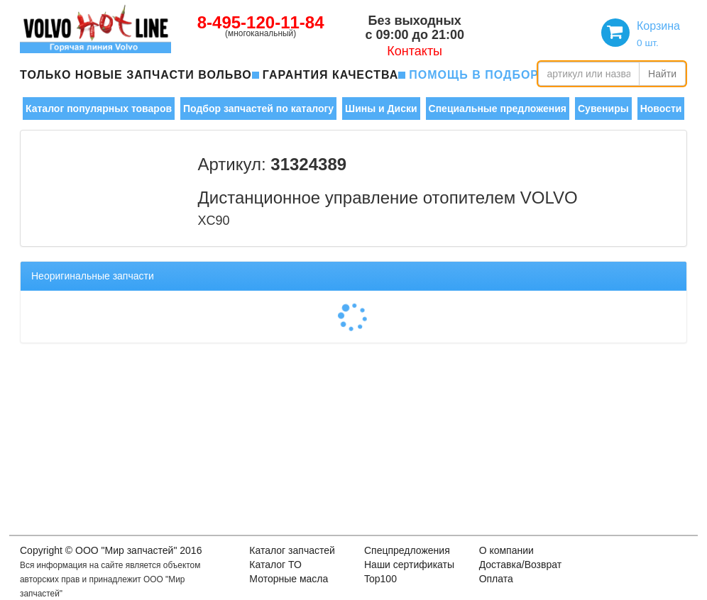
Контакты (414, 51)
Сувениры (603, 108)
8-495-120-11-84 (260, 22)
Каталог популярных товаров (99, 108)
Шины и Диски (381, 108)
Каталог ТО (275, 564)
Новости (661, 108)
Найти (662, 73)
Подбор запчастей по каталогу (258, 108)
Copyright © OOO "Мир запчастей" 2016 (111, 550)
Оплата (496, 578)
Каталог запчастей (292, 550)
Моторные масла (288, 578)
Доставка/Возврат (520, 564)
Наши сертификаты (409, 564)
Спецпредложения (407, 550)
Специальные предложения (497, 108)
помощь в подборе (478, 75)
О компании (506, 550)
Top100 (380, 578)
